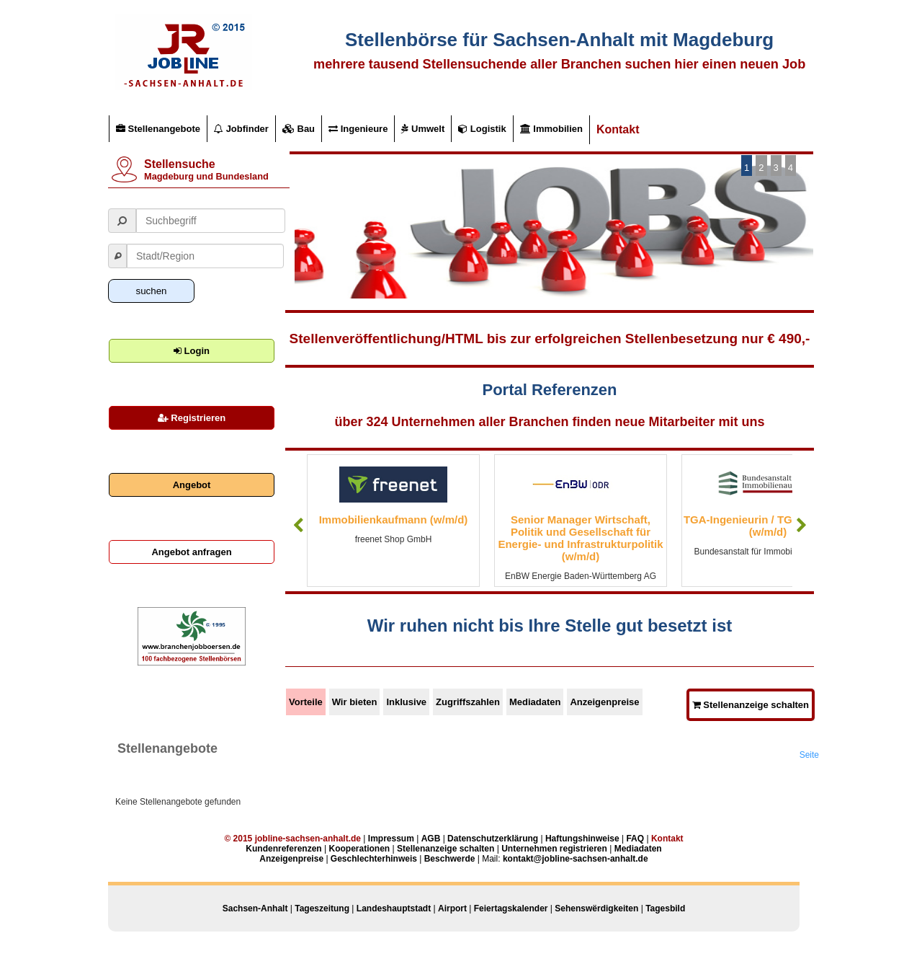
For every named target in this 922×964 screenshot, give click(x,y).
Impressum (391, 838)
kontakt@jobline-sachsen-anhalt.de (575, 859)
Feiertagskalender (511, 908)
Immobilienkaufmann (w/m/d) (393, 519)
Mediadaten (535, 702)
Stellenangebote (158, 128)
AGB (431, 838)
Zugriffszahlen (468, 702)
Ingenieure (358, 128)
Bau (298, 128)
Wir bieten (354, 702)
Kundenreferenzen (283, 849)
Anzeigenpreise (604, 702)
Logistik (482, 128)
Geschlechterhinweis (374, 859)
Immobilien (551, 128)
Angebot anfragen (191, 552)
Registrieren (191, 417)
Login (192, 350)
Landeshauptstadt (394, 908)
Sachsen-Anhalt (255, 908)
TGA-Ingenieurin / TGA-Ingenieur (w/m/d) (768, 525)
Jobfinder (241, 128)
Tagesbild (665, 908)
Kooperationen (359, 849)
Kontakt (618, 129)
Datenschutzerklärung (492, 838)
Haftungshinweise (582, 838)
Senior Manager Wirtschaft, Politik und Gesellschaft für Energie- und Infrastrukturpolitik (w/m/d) (580, 537)
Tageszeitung (322, 908)
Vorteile (306, 702)
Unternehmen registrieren (554, 849)
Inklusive (406, 702)
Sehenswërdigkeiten (596, 908)
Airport (452, 908)
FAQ (635, 838)
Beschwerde (449, 859)
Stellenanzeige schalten (750, 704)
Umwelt (422, 128)
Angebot (192, 484)
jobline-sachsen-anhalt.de (308, 838)
